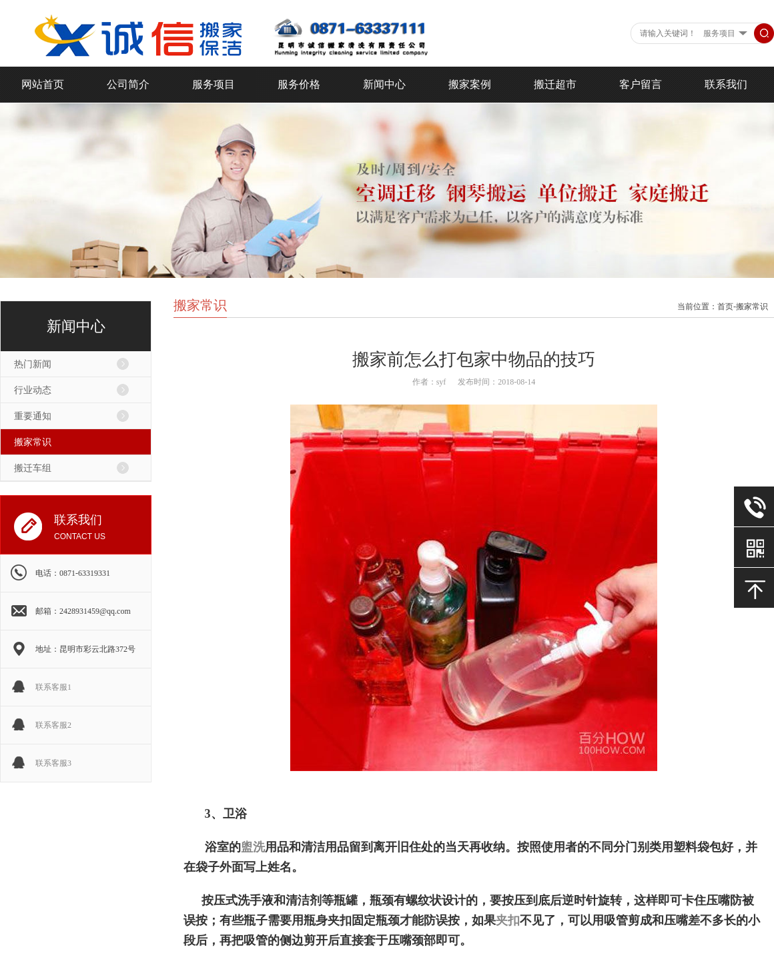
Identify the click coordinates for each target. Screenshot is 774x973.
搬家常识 (32, 442)
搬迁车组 (32, 468)
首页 (725, 306)
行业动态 (32, 390)
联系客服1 (53, 687)
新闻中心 (384, 84)
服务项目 (213, 84)
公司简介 (128, 84)
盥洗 (253, 847)
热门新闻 (32, 364)
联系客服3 (53, 763)
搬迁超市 (555, 84)
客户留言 (640, 84)
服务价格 (299, 84)
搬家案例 (469, 84)
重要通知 (32, 416)
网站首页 (42, 84)
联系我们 (726, 84)
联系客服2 (53, 725)
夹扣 (508, 920)
